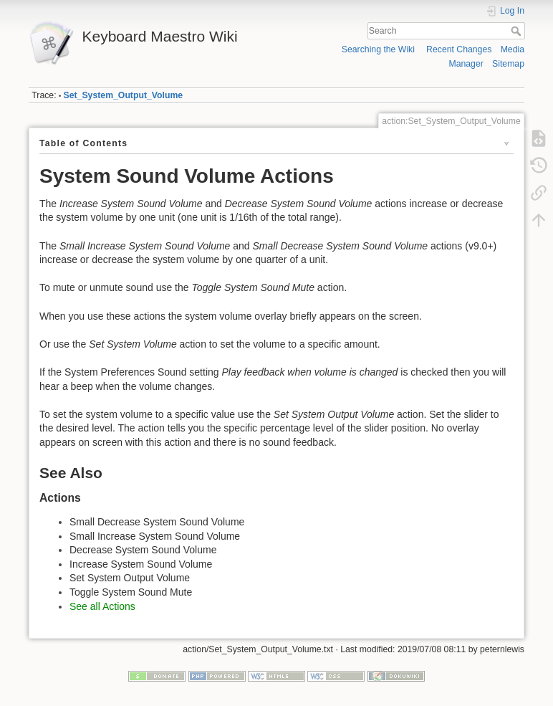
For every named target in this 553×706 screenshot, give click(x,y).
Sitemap (508, 64)
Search (517, 31)
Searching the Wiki (378, 49)
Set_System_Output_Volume (123, 95)
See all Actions (102, 606)
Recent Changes (458, 49)
